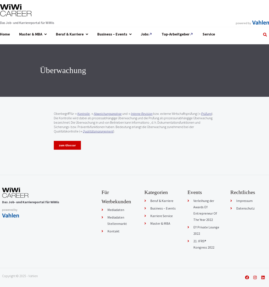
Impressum (244, 201)
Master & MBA (160, 223)
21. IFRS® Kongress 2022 (203, 244)
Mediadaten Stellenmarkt (117, 220)
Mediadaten (115, 210)
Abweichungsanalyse (108, 113)
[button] (265, 34)
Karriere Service (161, 216)
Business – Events (163, 208)
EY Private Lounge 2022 (206, 230)
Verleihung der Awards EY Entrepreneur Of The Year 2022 (205, 210)
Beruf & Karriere (161, 201)
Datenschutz (245, 208)
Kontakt (113, 231)
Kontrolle (83, 113)
